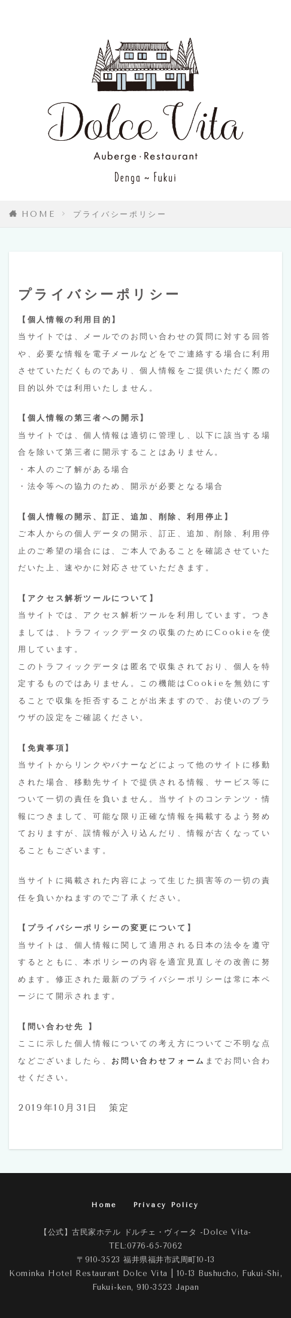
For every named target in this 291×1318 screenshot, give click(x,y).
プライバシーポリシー (119, 214)
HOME (39, 214)
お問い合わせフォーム (158, 1060)
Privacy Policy (166, 1205)
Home (104, 1205)
